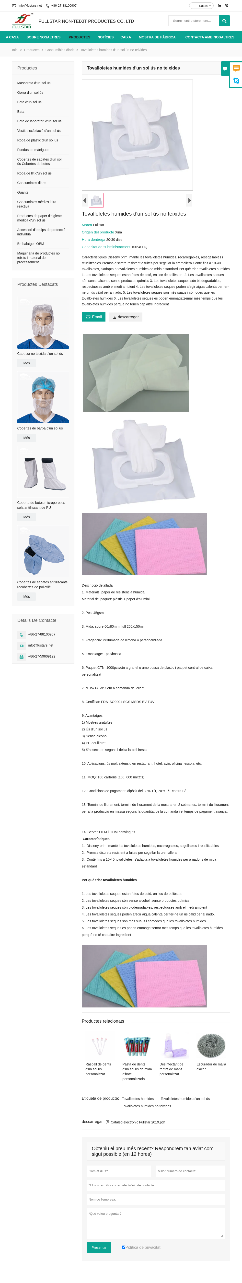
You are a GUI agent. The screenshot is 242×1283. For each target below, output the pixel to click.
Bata (20, 112)
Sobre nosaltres (43, 37)
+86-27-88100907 (64, 5)
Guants (22, 192)
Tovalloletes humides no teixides (146, 1106)
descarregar (126, 317)
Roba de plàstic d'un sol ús (37, 140)
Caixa (125, 37)
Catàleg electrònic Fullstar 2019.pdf (135, 1122)
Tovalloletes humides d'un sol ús (185, 1099)
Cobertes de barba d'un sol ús (40, 428)
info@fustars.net (30, 5)
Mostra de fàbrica (157, 37)
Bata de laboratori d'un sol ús (39, 121)
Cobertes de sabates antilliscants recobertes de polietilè (42, 584)
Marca (87, 225)
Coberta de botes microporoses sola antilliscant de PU (41, 505)
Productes (79, 37)
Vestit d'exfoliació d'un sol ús (38, 131)
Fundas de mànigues (33, 150)
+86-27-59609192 (41, 656)
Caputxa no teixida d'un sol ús (40, 354)
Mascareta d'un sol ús (33, 83)
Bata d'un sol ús (29, 102)
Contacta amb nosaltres (209, 37)
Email (93, 316)
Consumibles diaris (60, 50)
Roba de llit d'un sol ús (34, 173)
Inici (15, 50)
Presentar (99, 1247)
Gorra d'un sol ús (30, 92)
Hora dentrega (94, 239)
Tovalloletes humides (138, 1099)
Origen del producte (98, 232)
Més (26, 363)
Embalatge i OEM (30, 244)
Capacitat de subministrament (106, 247)
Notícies (106, 37)
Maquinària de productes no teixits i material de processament (38, 257)
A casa (12, 37)
